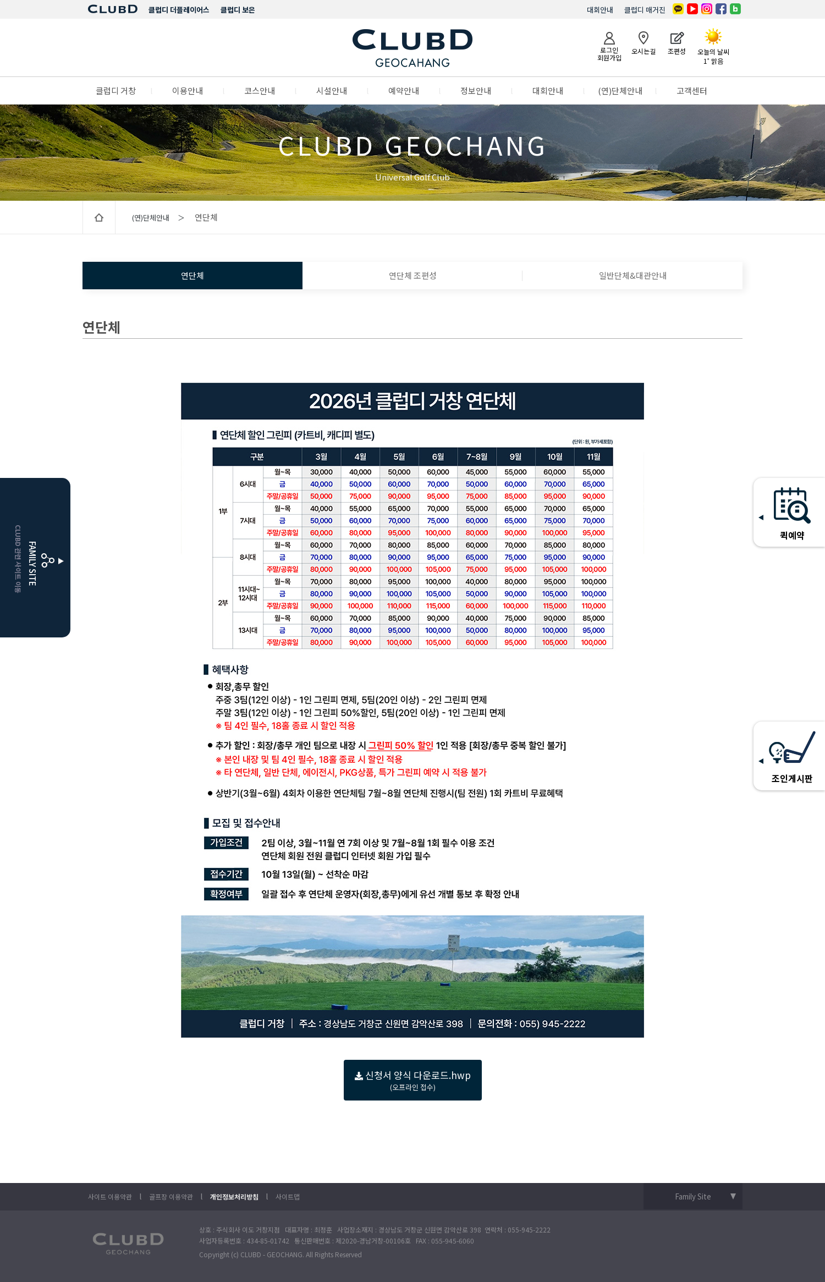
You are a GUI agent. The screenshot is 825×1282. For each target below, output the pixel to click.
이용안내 (187, 90)
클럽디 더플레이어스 (179, 9)
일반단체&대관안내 (633, 275)
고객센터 (691, 90)
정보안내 (475, 90)
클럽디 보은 (238, 9)
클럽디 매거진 (645, 9)
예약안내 (403, 90)
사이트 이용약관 (110, 1196)
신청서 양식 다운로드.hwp (413, 1080)
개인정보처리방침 (234, 1196)
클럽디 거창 (116, 90)
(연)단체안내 (620, 90)
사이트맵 (288, 1196)
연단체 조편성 (413, 275)
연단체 (192, 275)
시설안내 (331, 90)
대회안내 (600, 9)
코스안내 (259, 90)
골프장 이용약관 (171, 1196)
